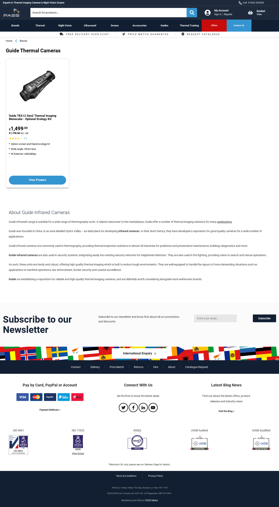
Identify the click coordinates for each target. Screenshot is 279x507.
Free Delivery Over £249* (84, 34)
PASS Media (151, 500)
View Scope (78, 453)
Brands (23, 41)
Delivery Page (152, 464)
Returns (138, 367)
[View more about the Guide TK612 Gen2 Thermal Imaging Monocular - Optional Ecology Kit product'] (37, 86)
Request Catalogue (200, 34)
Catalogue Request (196, 367)
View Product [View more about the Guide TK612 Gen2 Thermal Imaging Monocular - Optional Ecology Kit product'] (37, 180)
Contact (76, 367)
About (171, 367)
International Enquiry (137, 353)
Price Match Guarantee (145, 34)
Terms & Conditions (126, 476)
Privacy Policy (155, 476)
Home (9, 41)
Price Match (117, 367)
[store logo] (13, 12)
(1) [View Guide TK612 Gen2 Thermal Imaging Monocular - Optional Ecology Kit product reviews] (25, 138)
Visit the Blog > (226, 411)
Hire (155, 367)
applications (224, 221)
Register (228, 14)
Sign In (217, 14)
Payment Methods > (50, 410)
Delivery (95, 367)
